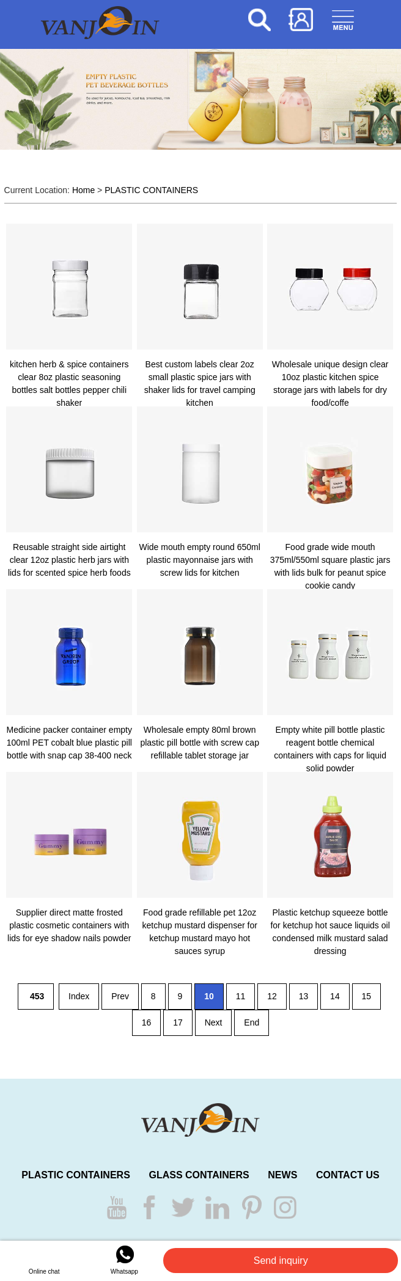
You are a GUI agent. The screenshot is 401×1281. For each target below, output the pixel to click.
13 (304, 996)
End (251, 1022)
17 (178, 1022)
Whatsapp (124, 1259)
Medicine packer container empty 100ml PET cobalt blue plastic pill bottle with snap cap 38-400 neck (69, 742)
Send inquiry (281, 1260)
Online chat (44, 1259)
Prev (120, 996)
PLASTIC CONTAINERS (151, 190)
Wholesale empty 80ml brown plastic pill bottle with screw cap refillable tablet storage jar (199, 742)
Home (83, 190)
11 (241, 996)
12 (272, 996)
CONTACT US (348, 1175)
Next (214, 1022)
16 (147, 1022)
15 (367, 996)
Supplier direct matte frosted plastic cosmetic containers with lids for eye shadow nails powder (69, 925)
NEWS (282, 1175)
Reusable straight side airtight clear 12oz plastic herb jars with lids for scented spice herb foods (69, 560)
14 (335, 996)
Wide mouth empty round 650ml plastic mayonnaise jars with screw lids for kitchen (199, 560)
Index (78, 996)
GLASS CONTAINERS (199, 1175)
